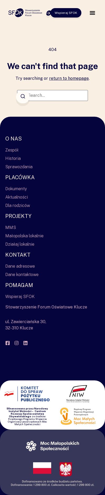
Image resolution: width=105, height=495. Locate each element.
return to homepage (69, 78)
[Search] (23, 97)
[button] (92, 13)
